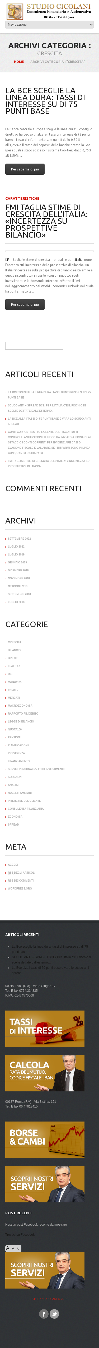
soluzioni (15, 777)
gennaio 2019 (17, 562)
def (10, 674)
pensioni (14, 737)
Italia (79, 259)
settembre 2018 (19, 594)
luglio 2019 (16, 554)
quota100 (15, 729)
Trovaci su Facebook (20, 1234)
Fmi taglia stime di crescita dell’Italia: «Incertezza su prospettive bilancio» (46, 221)
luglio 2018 (16, 602)
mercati (14, 697)
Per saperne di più (25, 169)
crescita (14, 642)
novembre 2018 (19, 578)
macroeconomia (20, 705)
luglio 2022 (16, 546)
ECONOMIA (15, 816)
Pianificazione (18, 745)
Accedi (13, 864)
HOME (19, 61)
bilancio (14, 650)
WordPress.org (20, 888)
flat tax (14, 666)
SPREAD (13, 824)
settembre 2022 (19, 538)
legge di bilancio (21, 721)
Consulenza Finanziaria (26, 808)
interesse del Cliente (24, 800)
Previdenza (16, 753)
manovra (15, 681)
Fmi (9, 259)
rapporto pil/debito (23, 713)
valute (13, 689)
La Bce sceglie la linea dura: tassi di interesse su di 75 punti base (45, 100)
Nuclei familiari (20, 792)
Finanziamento (19, 761)
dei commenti (21, 880)
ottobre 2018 (17, 586)
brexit (13, 658)
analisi (13, 785)
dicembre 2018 (18, 570)
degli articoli (21, 872)
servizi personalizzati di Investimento (36, 769)
